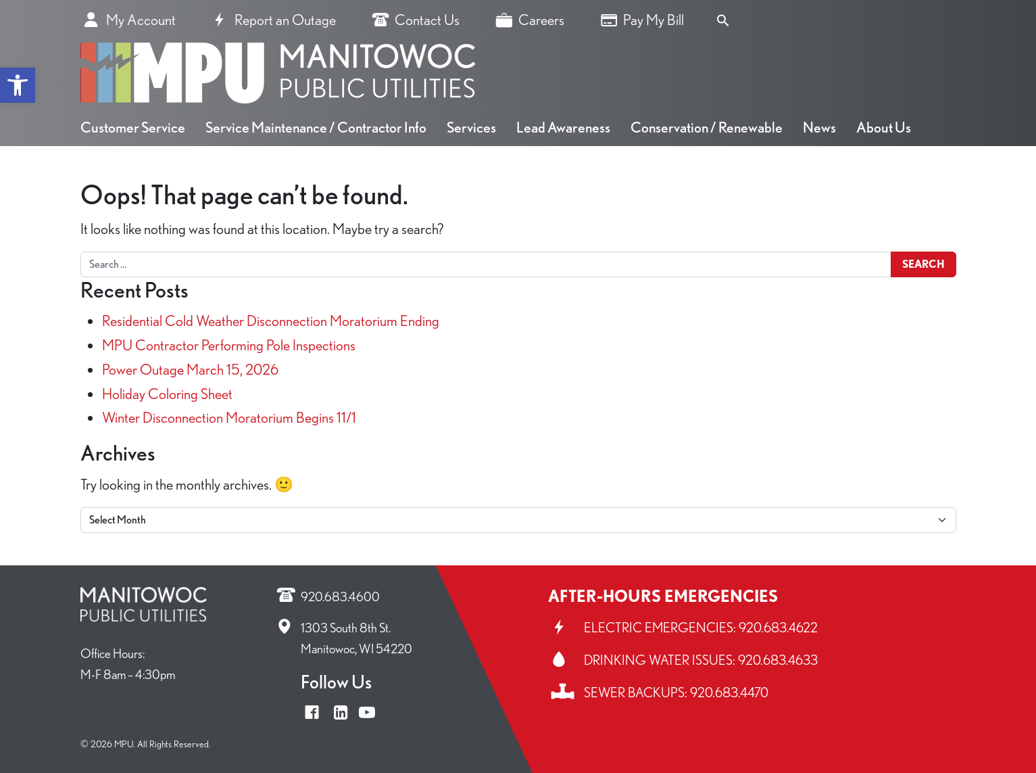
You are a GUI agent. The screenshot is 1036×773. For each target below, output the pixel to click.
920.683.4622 (778, 627)
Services (471, 127)
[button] (17, 85)
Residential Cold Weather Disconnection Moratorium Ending (270, 320)
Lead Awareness (563, 127)
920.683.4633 (778, 660)
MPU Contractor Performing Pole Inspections (228, 344)
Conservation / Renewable (707, 127)
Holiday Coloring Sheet (167, 393)
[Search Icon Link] (723, 18)
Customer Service (132, 127)
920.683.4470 (729, 692)
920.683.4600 (340, 597)
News (819, 127)
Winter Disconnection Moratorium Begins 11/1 (229, 417)
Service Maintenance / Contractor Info (315, 127)
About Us (883, 127)
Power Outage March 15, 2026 (190, 369)
